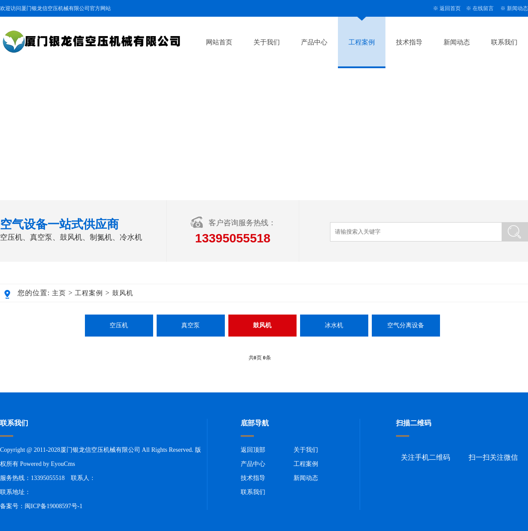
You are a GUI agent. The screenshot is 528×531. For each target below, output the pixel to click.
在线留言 (483, 8)
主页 (59, 293)
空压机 (119, 325)
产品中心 (314, 42)
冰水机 (334, 325)
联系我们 (504, 42)
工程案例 (361, 42)
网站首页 (219, 42)
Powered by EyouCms (46, 464)
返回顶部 (253, 450)
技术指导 (409, 42)
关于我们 (266, 42)
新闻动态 (517, 8)
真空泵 (190, 325)
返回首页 (450, 8)
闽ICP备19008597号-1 (53, 506)
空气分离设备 (405, 325)
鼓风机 (122, 293)
